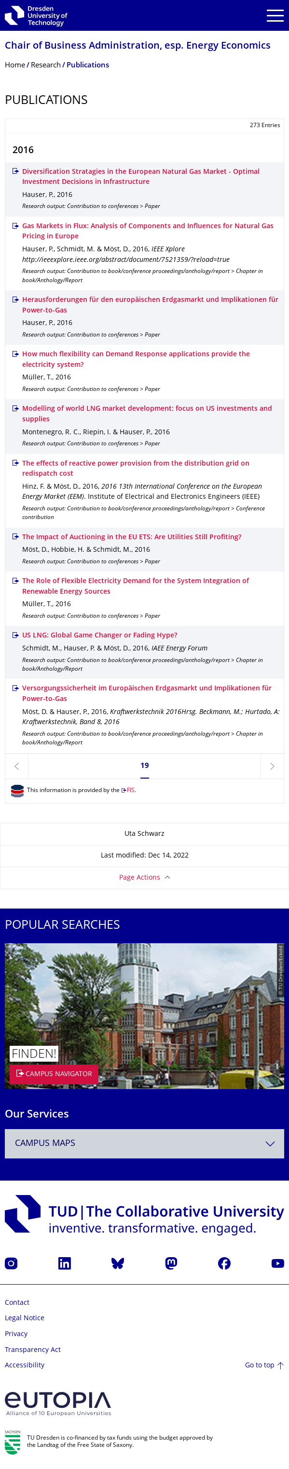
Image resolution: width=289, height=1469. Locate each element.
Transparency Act (33, 1350)
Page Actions (139, 878)
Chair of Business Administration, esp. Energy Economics (138, 46)
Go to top (260, 1366)
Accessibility (24, 1366)
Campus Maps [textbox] (45, 1144)
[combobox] (144, 1143)
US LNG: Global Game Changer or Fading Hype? (99, 636)
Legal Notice (24, 1318)
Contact (17, 1303)
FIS (131, 790)
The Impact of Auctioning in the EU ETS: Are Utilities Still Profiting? (131, 537)
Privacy (16, 1334)
